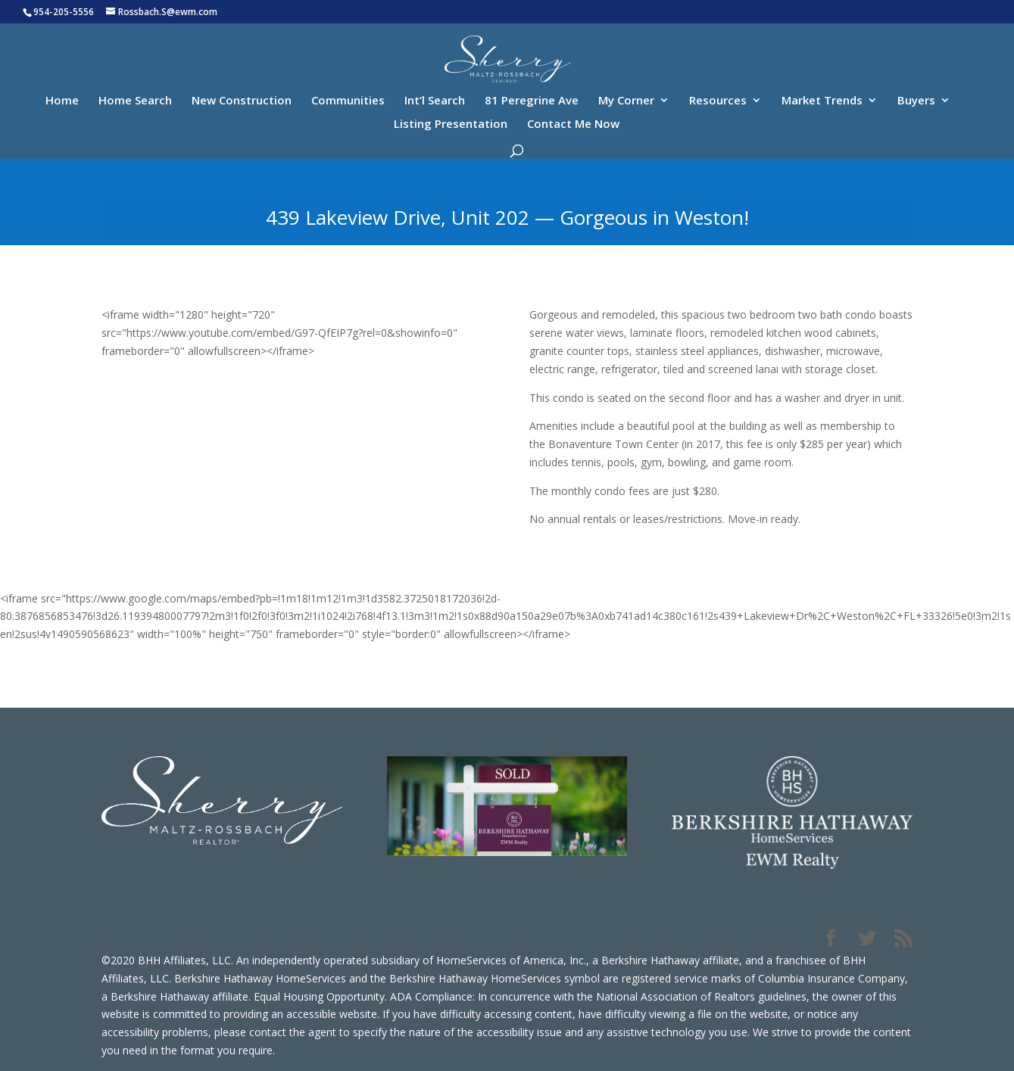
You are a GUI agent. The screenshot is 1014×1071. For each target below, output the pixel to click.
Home (62, 101)
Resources (718, 101)
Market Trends (822, 101)
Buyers (916, 101)
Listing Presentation (450, 124)
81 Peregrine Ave (532, 101)
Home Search (135, 101)
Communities (348, 101)
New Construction (242, 101)
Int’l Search (434, 101)
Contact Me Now (573, 124)
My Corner (626, 101)
